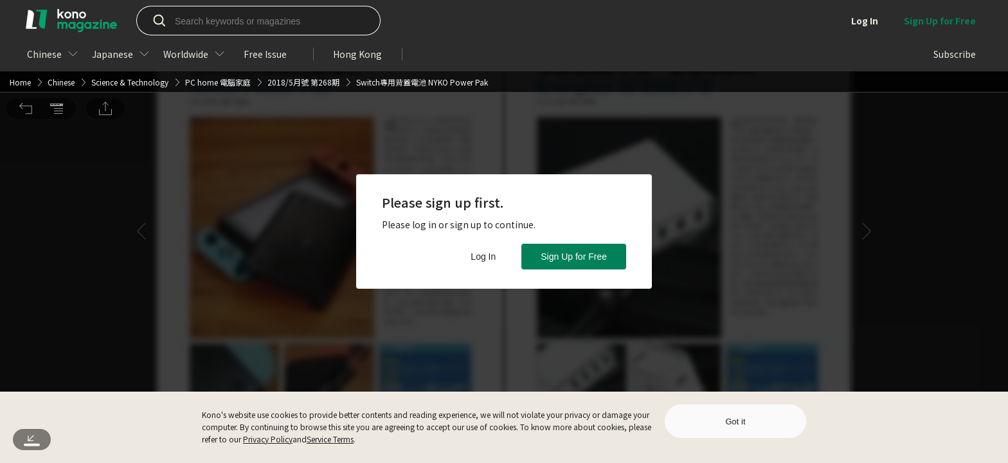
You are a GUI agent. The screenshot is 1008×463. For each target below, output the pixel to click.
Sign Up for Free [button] (574, 256)
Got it (735, 421)
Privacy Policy (267, 438)
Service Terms (330, 438)
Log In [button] (483, 256)
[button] (25, 18)
